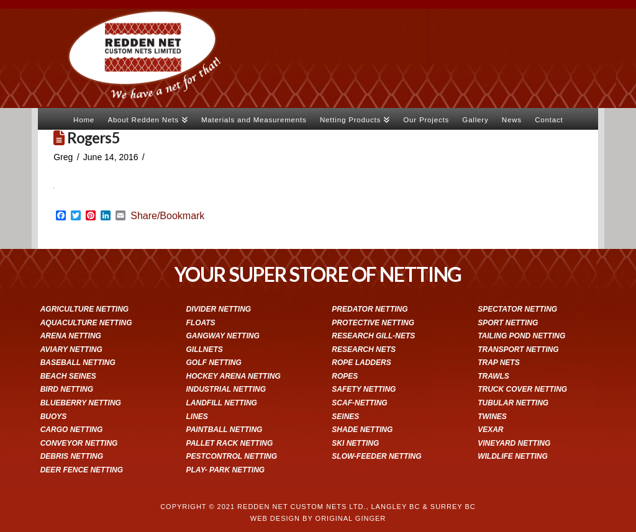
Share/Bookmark (167, 216)
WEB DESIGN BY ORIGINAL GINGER (318, 518)
